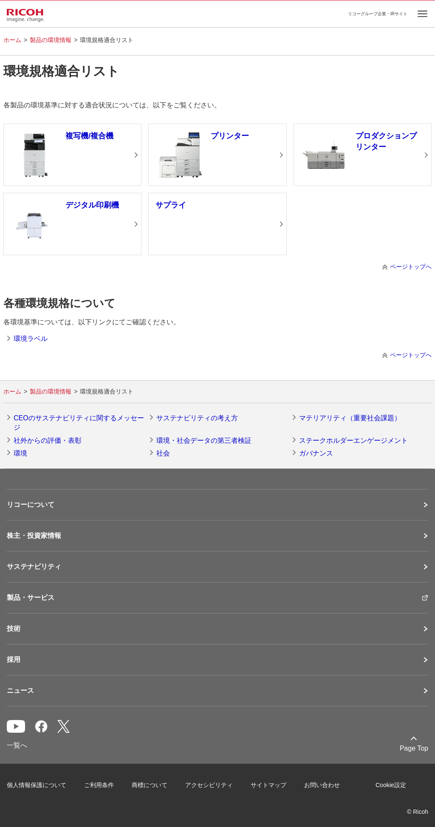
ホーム (12, 40)
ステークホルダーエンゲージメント (353, 440)
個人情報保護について (36, 785)
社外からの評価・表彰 (48, 440)
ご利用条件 (99, 785)
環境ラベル (31, 338)
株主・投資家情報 (34, 535)
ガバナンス (316, 453)
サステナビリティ (34, 566)
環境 (20, 453)
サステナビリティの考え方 (197, 418)
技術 (13, 628)
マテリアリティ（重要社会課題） (350, 418)
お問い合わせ (322, 785)
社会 (163, 453)
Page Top (414, 748)
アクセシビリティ (209, 785)
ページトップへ (411, 266)
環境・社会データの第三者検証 (203, 440)
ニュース (20, 690)
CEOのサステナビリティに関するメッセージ (79, 422)
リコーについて (30, 504)
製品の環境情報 (50, 40)
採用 (13, 659)
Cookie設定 (391, 785)
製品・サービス (30, 597)
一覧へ (17, 745)
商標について (149, 785)
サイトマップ (268, 785)
